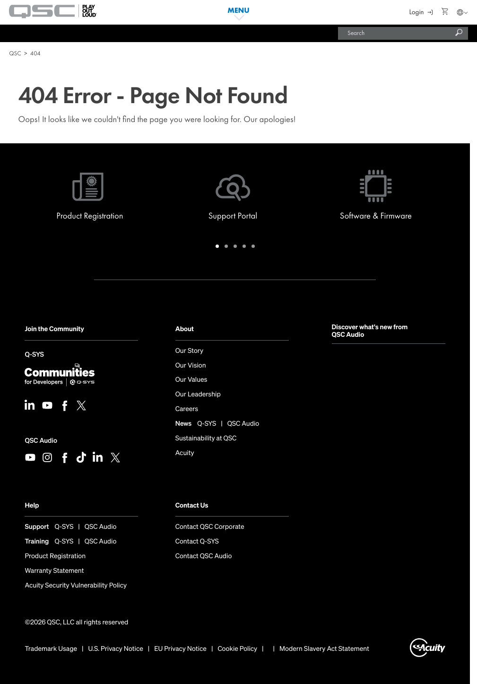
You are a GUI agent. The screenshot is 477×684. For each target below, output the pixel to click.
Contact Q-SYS (197, 541)
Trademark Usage (51, 649)
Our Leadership (198, 394)
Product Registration (55, 556)
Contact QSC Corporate (209, 527)
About (184, 329)
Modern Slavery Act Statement (324, 649)
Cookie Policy (237, 649)
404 (35, 53)
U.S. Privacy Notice (115, 649)
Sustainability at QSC (206, 438)
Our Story (189, 351)
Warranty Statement (54, 571)
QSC (15, 53)
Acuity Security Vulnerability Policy (76, 585)
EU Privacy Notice (180, 649)
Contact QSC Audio (203, 556)
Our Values (191, 380)
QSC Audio (41, 440)
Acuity (184, 453)
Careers (186, 409)
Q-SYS (34, 355)
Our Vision (190, 365)
